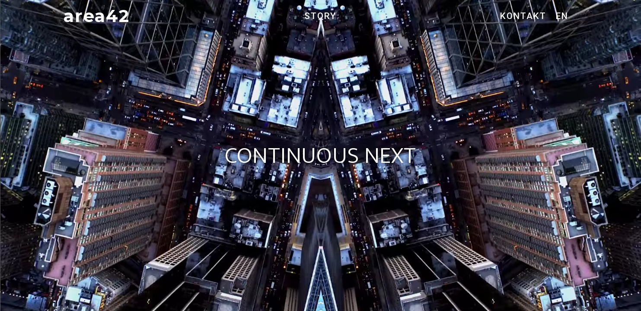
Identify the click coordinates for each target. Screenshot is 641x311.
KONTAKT (523, 16)
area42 (97, 15)
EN (562, 16)
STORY (320, 16)
